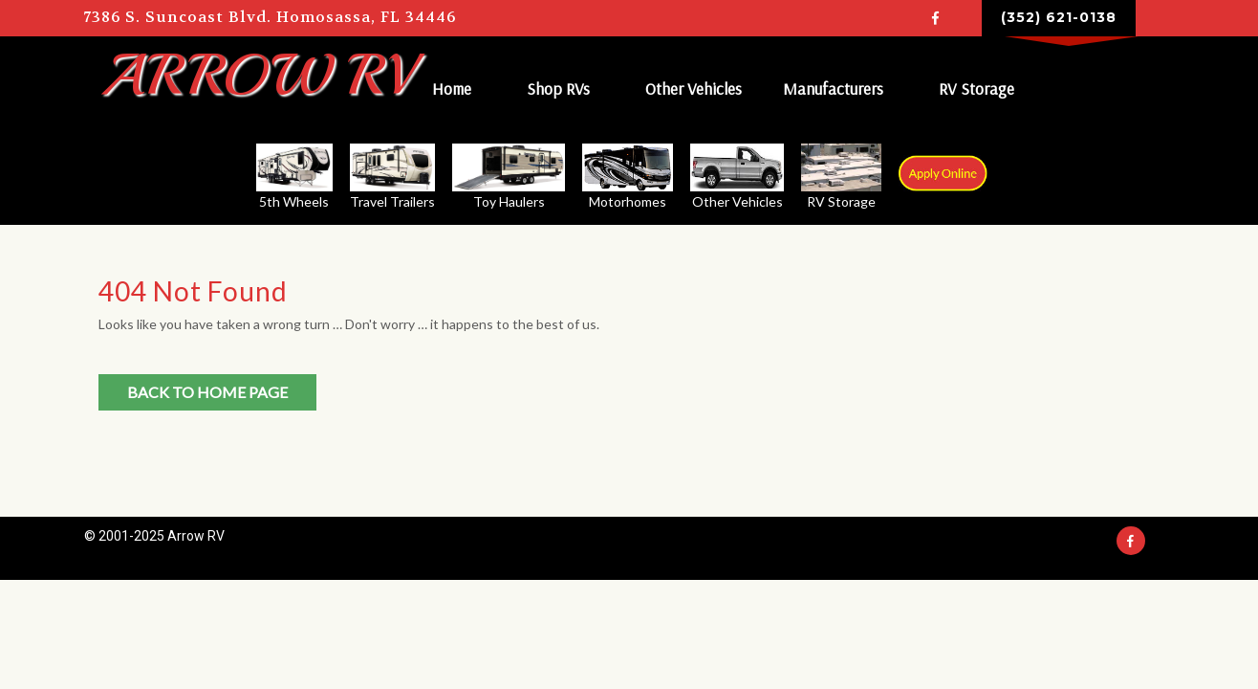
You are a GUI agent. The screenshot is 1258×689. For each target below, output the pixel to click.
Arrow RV (254, 74)
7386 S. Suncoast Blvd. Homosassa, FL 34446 (270, 17)
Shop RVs (560, 87)
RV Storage (978, 87)
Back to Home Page (207, 388)
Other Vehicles (695, 87)
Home (453, 87)
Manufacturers (835, 87)
